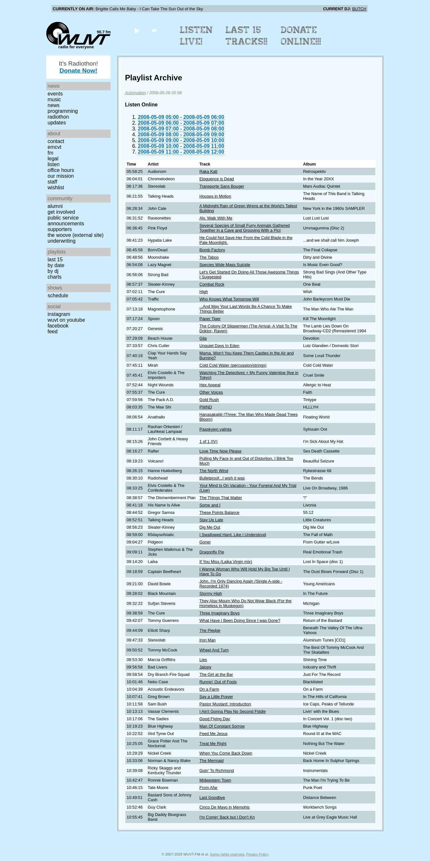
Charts (55, 277)
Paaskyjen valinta (215, 429)
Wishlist (56, 187)
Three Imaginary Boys (219, 613)
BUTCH (359, 8)
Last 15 (55, 259)
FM (50, 153)
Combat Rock (211, 284)
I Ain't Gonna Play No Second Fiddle (232, 711)
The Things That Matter (220, 497)
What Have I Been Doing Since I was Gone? (239, 620)
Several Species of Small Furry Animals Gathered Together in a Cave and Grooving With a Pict (244, 228)
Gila (203, 338)
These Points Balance (219, 512)
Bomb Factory (212, 249)
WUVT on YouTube (66, 320)
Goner (205, 542)
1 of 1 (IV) (208, 441)
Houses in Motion (215, 196)
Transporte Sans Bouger (221, 186)
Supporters (60, 229)
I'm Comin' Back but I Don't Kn (227, 817)
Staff (52, 181)
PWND (205, 407)
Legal (53, 158)
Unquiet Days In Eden (219, 345)
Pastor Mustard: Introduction (225, 704)
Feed (53, 331)
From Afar (208, 787)
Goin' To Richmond (216, 770)
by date (56, 265)
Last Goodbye (212, 797)
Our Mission (61, 176)
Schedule (58, 295)
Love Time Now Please (220, 451)
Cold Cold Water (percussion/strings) (232, 365)
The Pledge (209, 630)
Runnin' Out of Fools (218, 681)
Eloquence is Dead (216, 178)
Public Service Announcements (66, 220)
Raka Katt (208, 171)
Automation (135, 92)
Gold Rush (209, 399)
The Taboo (209, 257)
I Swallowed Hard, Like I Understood (232, 534)
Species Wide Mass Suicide (224, 264)
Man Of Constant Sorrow (222, 726)
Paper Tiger (209, 318)
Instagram (59, 314)
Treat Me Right (212, 743)
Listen (53, 164)
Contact (56, 141)
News (53, 105)
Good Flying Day (214, 718)
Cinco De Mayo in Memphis (224, 807)
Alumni (55, 206)
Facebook (58, 325)
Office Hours (61, 170)
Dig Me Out (209, 527)
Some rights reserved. (227, 854)
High (203, 291)
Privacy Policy (257, 854)
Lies (203, 659)
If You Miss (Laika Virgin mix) (225, 561)
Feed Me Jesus (213, 733)
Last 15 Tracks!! (247, 35)
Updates (57, 122)
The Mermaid (211, 760)
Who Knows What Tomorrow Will (229, 299)
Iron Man (207, 640)
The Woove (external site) (75, 235)
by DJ (53, 271)
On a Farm (209, 689)
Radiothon (58, 117)
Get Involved (61, 212)
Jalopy (205, 667)
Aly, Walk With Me (215, 218)
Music (54, 99)
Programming (63, 111)
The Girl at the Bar (216, 674)
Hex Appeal (209, 384)
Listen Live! (196, 35)
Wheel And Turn (213, 650)
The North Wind (213, 470)
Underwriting (62, 241)
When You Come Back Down (225, 753)
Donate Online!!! (301, 35)
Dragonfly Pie (211, 552)
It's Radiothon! (78, 67)
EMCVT (54, 147)
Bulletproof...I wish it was (222, 478)
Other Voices (211, 392)
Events (55, 93)
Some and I (209, 505)
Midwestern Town (215, 780)
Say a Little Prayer (216, 696)
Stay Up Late (211, 519)
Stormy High (210, 593)
